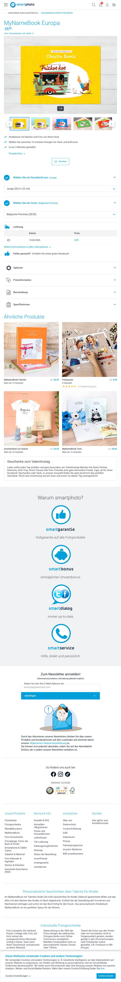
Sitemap (38, 850)
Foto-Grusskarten (14, 837)
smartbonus (40, 866)
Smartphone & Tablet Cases (16, 849)
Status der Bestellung (45, 854)
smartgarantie (41, 862)
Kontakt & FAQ (41, 820)
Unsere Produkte (15, 813)
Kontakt (97, 813)
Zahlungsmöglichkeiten (46, 846)
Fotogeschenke (13, 824)
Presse (66, 841)
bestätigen (30, 695)
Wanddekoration (13, 828)
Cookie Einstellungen (18, 975)
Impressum (69, 837)
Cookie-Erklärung (72, 828)
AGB (65, 832)
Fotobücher (11, 820)
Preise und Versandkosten (42, 832)
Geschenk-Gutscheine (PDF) (16, 870)
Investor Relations (72, 849)
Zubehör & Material (15, 854)
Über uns (67, 820)
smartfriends (40, 858)
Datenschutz (69, 824)
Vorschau (62, 161)
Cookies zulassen (105, 976)
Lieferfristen (40, 837)
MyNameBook (12, 832)
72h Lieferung (41, 842)
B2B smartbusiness (73, 853)
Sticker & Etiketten (14, 865)
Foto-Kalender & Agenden (13, 860)
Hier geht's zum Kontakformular (100, 822)
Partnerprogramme (73, 845)
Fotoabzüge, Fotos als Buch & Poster (16, 842)
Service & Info (42, 813)
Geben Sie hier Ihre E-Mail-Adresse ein (44, 683)
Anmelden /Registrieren (40, 826)
